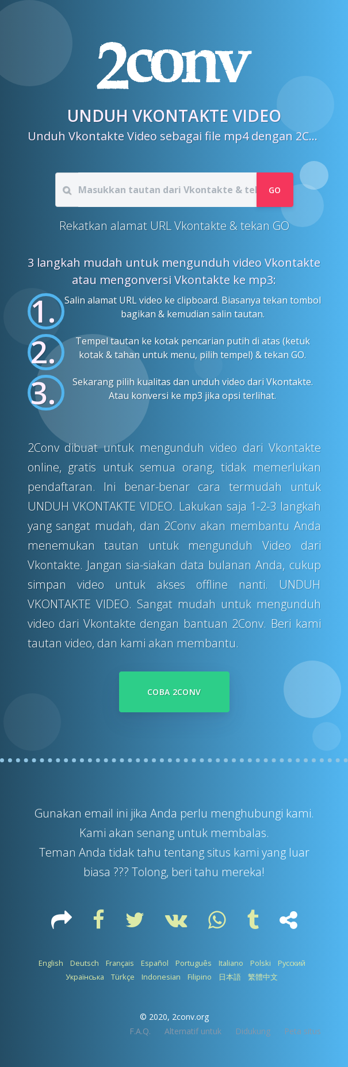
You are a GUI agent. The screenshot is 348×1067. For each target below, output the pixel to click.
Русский (291, 963)
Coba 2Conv (174, 691)
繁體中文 (263, 977)
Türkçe (123, 977)
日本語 (230, 977)
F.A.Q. (140, 1031)
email (100, 813)
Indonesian (161, 977)
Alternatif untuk (193, 1031)
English (51, 963)
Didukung (252, 1031)
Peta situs (302, 1031)
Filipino (200, 977)
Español (155, 963)
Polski (260, 963)
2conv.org (190, 1016)
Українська (85, 977)
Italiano (231, 963)
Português (193, 963)
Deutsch (84, 963)
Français (120, 963)
